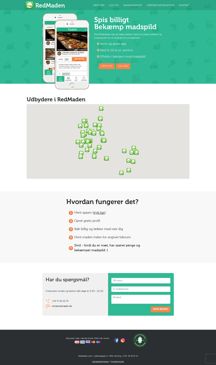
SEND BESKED (160, 309)
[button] (104, 140)
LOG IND (114, 5)
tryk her (99, 212)
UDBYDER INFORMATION (160, 5)
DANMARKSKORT (132, 5)
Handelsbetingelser (100, 362)
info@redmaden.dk (62, 306)
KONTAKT (184, 5)
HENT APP (98, 5)
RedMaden (50, 6)
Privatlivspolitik (117, 362)
